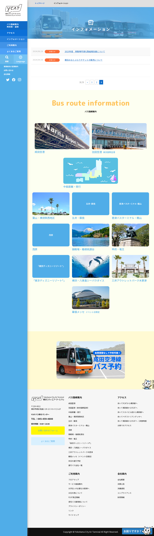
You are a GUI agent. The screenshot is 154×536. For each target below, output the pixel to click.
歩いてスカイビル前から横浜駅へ (131, 412)
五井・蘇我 (72, 421)
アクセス (11, 33)
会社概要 (121, 479)
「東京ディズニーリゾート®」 (80, 443)
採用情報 (121, 497)
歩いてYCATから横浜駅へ (127, 403)
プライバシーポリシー (77, 506)
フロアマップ (73, 479)
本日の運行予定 (74, 461)
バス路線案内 (75, 397)
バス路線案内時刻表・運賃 (13, 25)
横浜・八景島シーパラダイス (79, 447)
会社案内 (122, 473)
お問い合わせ (8, 70)
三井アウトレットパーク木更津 (80, 452)
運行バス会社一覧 (75, 465)
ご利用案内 (12, 45)
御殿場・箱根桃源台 (76, 434)
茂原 (70, 430)
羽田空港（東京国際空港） (78, 408)
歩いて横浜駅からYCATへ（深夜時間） (133, 421)
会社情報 (7, 74)
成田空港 (71, 403)
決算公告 (121, 484)
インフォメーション (16, 39)
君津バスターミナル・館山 (78, 425)
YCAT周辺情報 (74, 497)
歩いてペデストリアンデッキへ (130, 416)
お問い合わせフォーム (48, 430)
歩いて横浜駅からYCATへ (127, 408)
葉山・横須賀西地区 (76, 416)
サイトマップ (73, 515)
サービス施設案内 (75, 484)
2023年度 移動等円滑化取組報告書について (85, 51)
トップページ (40, 3)
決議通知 (121, 488)
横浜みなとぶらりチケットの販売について (84, 59)
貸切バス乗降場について (78, 502)
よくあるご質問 (14, 51)
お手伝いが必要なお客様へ (78, 488)
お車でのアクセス (124, 425)
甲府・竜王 (72, 439)
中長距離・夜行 (74, 412)
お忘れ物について (75, 493)
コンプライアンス (124, 493)
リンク (71, 510)
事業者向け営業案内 (11, 66)
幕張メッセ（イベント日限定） (80, 456)
